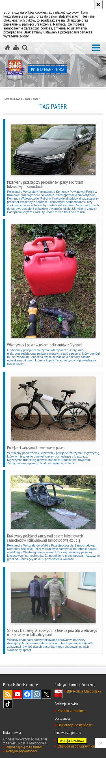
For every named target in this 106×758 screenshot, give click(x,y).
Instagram (36, 694)
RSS (7, 694)
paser (36, 99)
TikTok (7, 703)
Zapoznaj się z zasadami (24, 747)
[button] (96, 48)
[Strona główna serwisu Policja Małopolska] (7, 48)
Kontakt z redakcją (71, 711)
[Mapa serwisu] (16, 48)
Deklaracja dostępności (74, 725)
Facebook (27, 694)
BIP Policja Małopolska (84, 691)
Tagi (27, 99)
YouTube (17, 694)
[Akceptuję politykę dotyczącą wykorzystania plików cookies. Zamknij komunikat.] (98, 4)
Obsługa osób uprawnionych (78, 746)
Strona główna (13, 99)
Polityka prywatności (21, 751)
